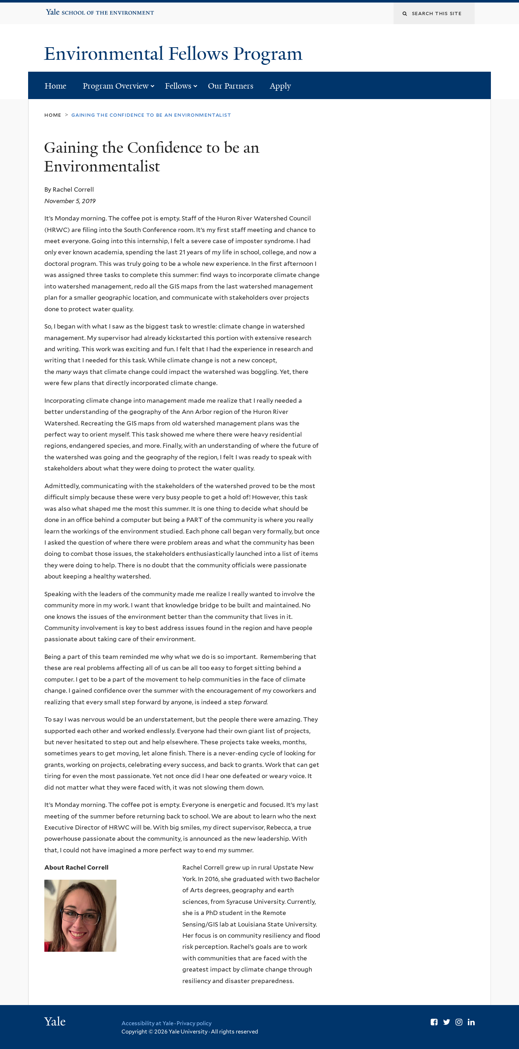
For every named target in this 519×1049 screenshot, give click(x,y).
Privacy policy (194, 1023)
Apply (280, 86)
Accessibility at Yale (147, 1023)
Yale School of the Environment (69, 9)
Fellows (178, 86)
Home (55, 86)
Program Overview (115, 86)
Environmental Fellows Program (175, 54)
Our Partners (230, 86)
